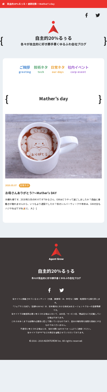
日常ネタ (58, 69)
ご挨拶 (25, 69)
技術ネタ (41, 69)
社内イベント (78, 69)
